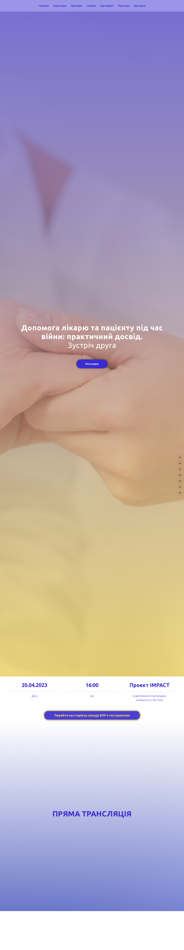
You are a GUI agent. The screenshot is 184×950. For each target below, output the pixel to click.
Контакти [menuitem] (139, 5)
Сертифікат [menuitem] (107, 5)
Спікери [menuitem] (91, 5)
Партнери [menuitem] (124, 5)
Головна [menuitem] (44, 5)
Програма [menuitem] (76, 5)
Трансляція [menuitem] (60, 5)
